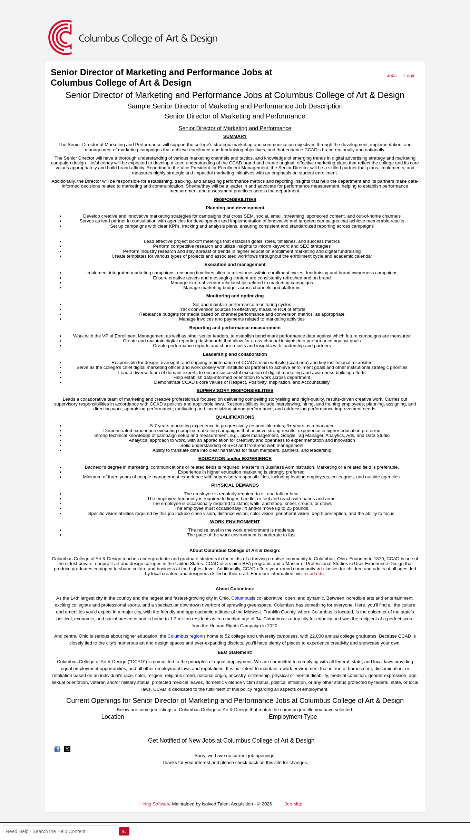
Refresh (323, 803)
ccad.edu (314, 573)
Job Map (293, 803)
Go (124, 831)
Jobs (391, 75)
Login (409, 75)
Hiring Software (155, 803)
